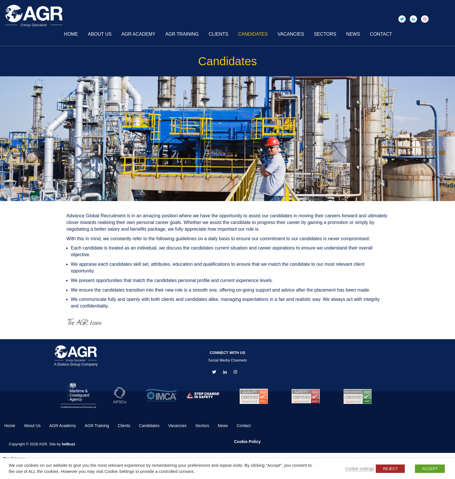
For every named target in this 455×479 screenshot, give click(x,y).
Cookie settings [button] (359, 468)
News (353, 34)
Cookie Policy (247, 441)
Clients (218, 34)
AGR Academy (138, 34)
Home (71, 34)
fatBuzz (68, 444)
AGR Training (182, 34)
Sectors (325, 34)
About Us (100, 34)
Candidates (253, 34)
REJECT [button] (390, 469)
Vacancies (291, 34)
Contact (381, 34)
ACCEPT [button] (430, 469)
